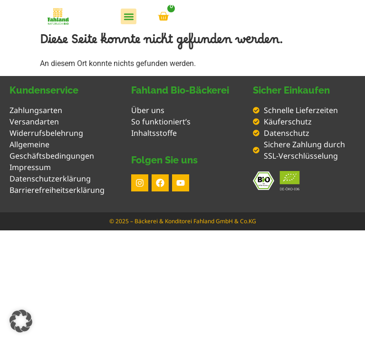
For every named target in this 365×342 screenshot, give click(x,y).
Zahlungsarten (36, 110)
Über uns (147, 110)
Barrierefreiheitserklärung (57, 190)
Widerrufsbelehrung (46, 133)
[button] (128, 16)
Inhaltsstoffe (154, 133)
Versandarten (34, 121)
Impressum (30, 167)
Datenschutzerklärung (50, 178)
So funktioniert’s (161, 121)
